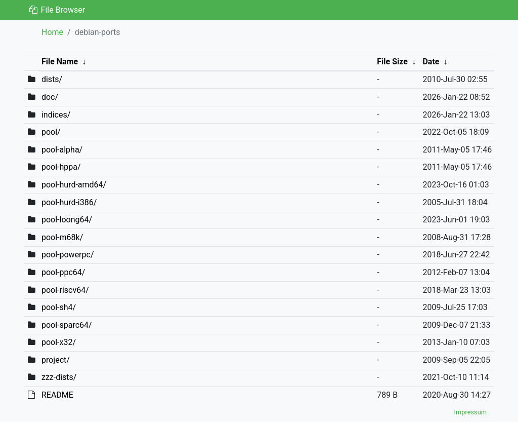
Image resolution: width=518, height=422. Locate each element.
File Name (59, 61)
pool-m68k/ (62, 237)
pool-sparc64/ (66, 325)
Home (52, 32)
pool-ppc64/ (63, 272)
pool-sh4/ (58, 307)
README (57, 395)
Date (430, 61)
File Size (392, 61)
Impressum (470, 412)
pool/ (51, 132)
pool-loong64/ (66, 219)
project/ (55, 360)
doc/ (49, 97)
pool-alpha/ (61, 150)
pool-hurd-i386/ (69, 202)
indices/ (55, 115)
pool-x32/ (58, 342)
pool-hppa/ (61, 167)
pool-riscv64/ (65, 290)
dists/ (51, 79)
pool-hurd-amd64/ (73, 184)
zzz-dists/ (59, 377)
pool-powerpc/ (67, 254)
